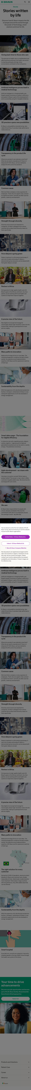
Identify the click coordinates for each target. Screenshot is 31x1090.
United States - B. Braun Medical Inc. (15, 537)
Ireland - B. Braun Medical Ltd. (15, 543)
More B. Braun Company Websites (15, 548)
